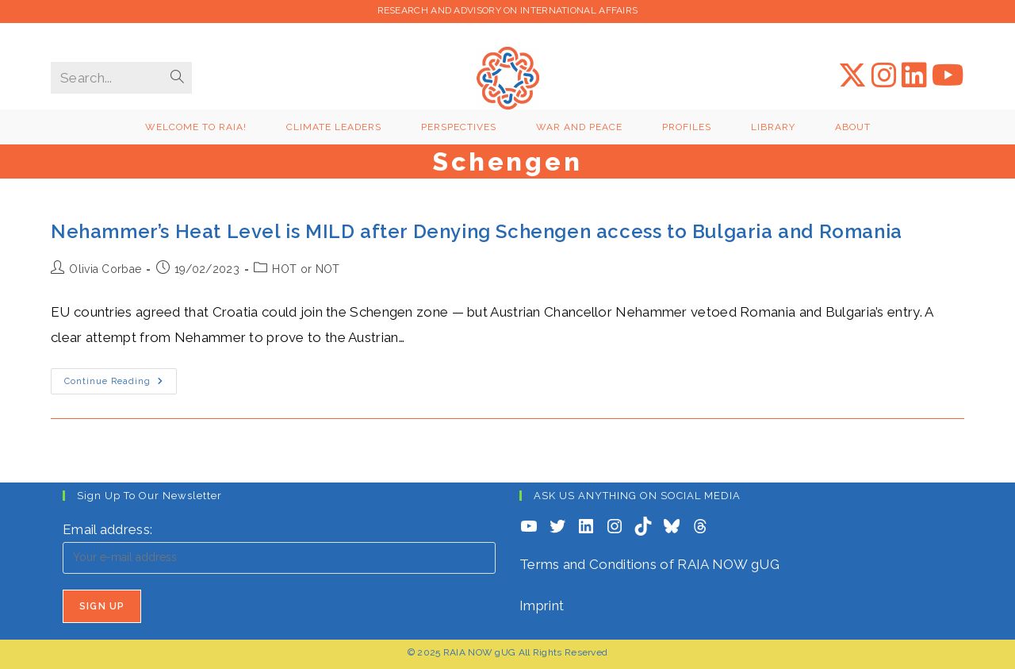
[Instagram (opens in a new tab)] (884, 75)
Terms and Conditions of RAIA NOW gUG (649, 564)
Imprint (541, 605)
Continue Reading (120, 384)
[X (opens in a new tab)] (852, 75)
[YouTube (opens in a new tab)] (948, 75)
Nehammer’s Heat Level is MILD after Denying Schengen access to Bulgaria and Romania (476, 231)
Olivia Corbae (105, 269)
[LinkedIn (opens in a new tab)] (914, 75)
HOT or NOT (305, 269)
